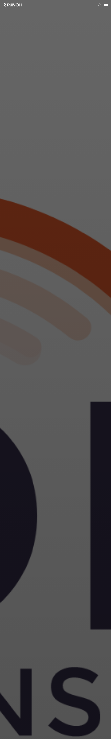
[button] (99, 5)
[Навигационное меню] (106, 5)
